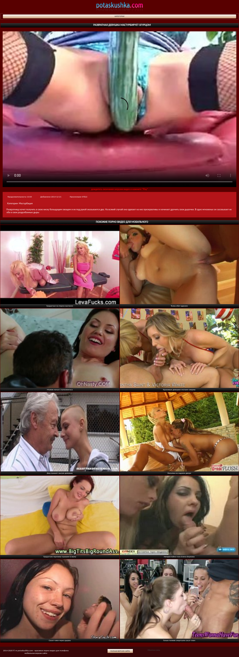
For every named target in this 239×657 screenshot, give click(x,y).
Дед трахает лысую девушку (60, 473)
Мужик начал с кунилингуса (60, 389)
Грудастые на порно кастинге (60, 305)
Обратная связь (153, 650)
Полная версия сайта (120, 651)
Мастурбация (26, 203)
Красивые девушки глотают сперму (179, 389)
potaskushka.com (119, 6)
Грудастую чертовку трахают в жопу (59, 556)
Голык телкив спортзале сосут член (179, 640)
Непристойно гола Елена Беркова (179, 556)
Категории (119, 16)
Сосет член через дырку (60, 640)
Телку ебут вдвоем (179, 305)
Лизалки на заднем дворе (179, 473)
